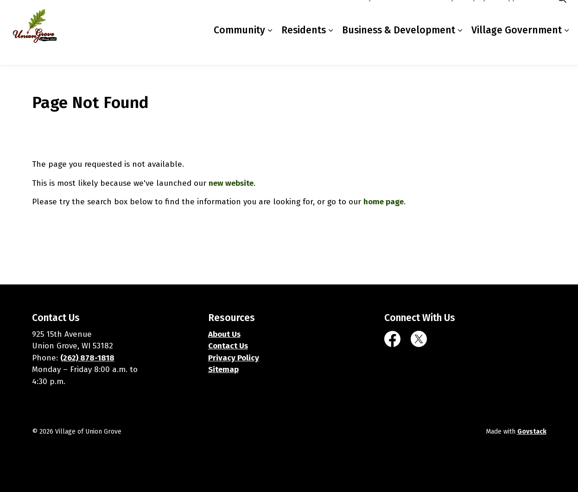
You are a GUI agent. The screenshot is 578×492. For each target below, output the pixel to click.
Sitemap (223, 369)
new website (231, 183)
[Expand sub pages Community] (269, 48)
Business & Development (398, 48)
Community (239, 48)
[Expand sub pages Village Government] (566, 48)
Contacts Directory (427, 16)
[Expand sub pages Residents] (330, 48)
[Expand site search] (562, 16)
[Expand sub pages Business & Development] (459, 48)
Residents (303, 48)
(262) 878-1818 (87, 358)
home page (383, 202)
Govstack (531, 431)
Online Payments (365, 16)
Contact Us (228, 346)
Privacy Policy (233, 358)
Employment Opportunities (504, 16)
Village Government (516, 48)
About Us (224, 334)
